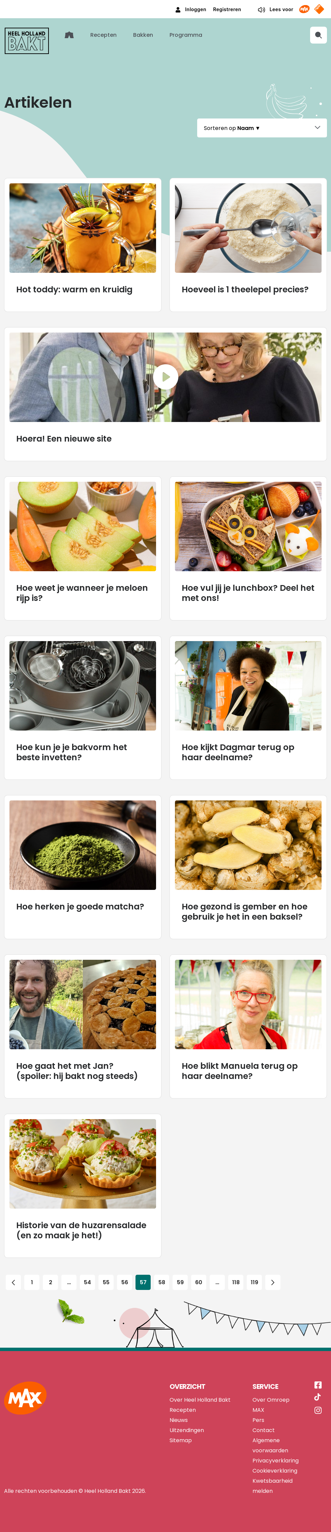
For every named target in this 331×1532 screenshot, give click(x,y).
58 (162, 1281)
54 (88, 1281)
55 (106, 1281)
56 (125, 1281)
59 (180, 1281)
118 (235, 1281)
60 (199, 1281)
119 (254, 1281)
